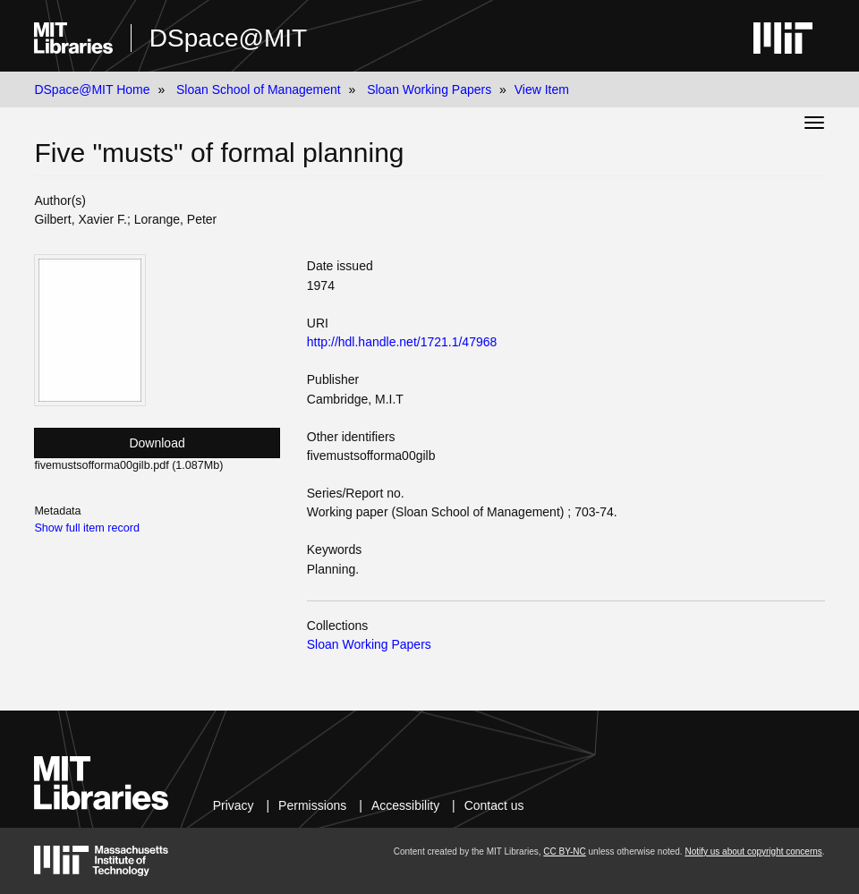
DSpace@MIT (228, 38)
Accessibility (405, 805)
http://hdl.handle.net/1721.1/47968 (402, 342)
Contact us (494, 805)
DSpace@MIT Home (91, 89)
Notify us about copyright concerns (753, 851)
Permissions (312, 805)
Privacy (233, 805)
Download (156, 443)
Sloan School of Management (258, 89)
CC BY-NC (564, 851)
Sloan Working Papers (429, 89)
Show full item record (87, 528)
